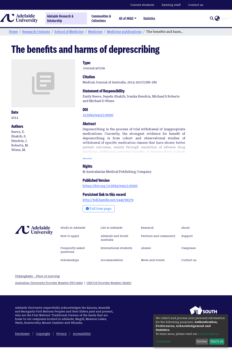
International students (116, 248)
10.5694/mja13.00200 (98, 115)
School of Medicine (69, 32)
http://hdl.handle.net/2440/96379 (108, 200)
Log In (224, 18)
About (185, 227)
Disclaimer (22, 333)
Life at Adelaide (111, 227)
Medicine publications (124, 32)
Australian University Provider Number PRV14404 (49, 282)
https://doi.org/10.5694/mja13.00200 (110, 186)
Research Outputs (36, 32)
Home (13, 32)
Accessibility (82, 333)
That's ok (216, 341)
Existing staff (171, 4)
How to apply (69, 236)
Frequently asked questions (72, 250)
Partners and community (158, 236)
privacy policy (208, 333)
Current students (142, 4)
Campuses (188, 248)
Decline (202, 341)
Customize (163, 341)
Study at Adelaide (72, 227)
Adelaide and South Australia (114, 238)
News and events (153, 260)
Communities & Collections (101, 18)
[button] (217, 18)
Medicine (95, 32)
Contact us (195, 4)
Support (187, 236)
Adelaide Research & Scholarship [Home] (60, 18)
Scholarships (69, 260)
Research (147, 227)
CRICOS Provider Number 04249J (108, 282)
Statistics (149, 18)
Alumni (146, 248)
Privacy (61, 333)
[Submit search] (211, 18)
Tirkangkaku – (37, 276)
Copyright (43, 333)
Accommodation (112, 260)
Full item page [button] (98, 208)
